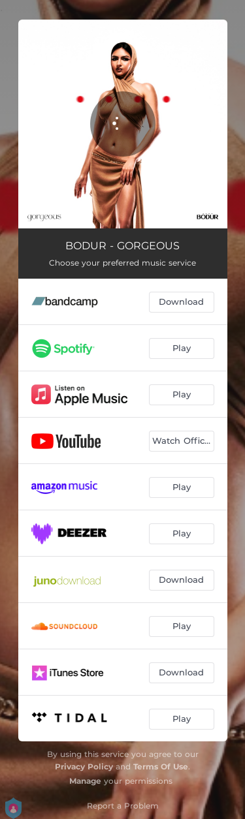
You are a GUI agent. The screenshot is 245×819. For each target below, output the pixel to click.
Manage (85, 781)
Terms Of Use (160, 766)
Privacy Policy (84, 766)
